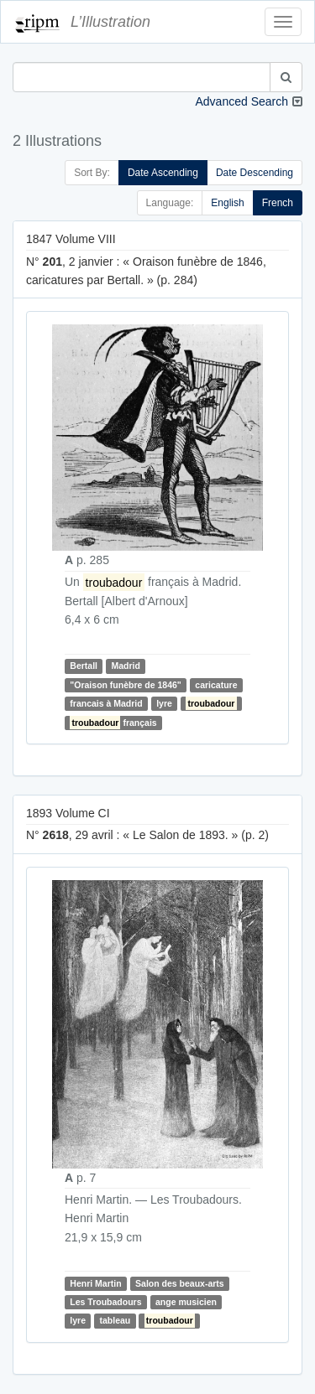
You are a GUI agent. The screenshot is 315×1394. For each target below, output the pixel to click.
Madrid (125, 666)
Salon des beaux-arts (179, 1283)
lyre (164, 703)
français (113, 722)
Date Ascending (163, 173)
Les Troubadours (105, 1302)
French (277, 203)
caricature (216, 685)
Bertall (83, 666)
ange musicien (186, 1302)
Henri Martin (95, 1283)
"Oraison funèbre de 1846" (125, 685)
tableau (114, 1320)
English (227, 203)
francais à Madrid (106, 703)
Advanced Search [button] (241, 101)
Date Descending (254, 173)
